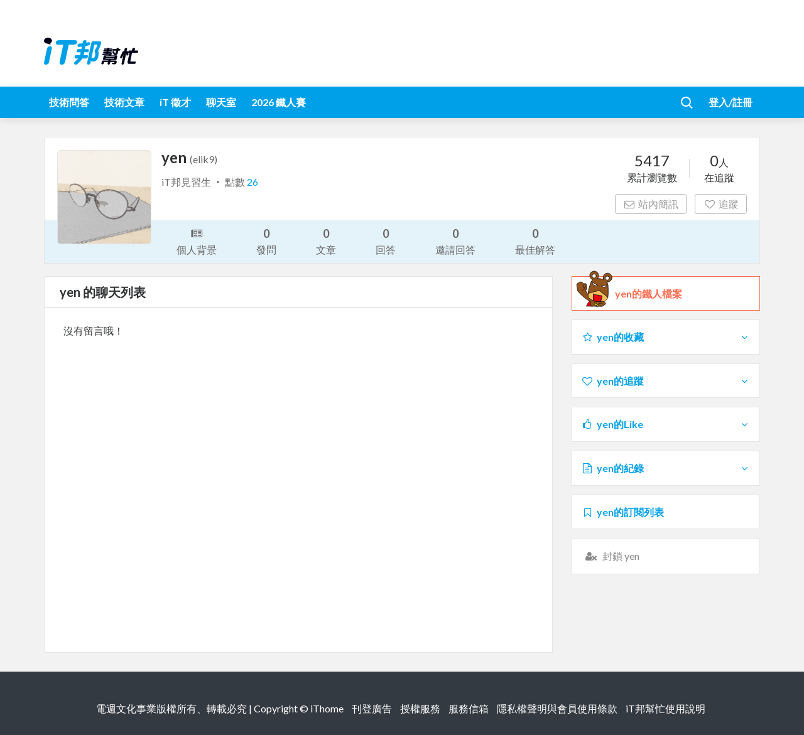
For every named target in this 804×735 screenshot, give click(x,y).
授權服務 (420, 708)
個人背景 (197, 240)
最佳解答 (535, 240)
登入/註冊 (730, 102)
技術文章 (124, 102)
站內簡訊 (651, 204)
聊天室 (221, 102)
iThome (327, 708)
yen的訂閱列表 (622, 512)
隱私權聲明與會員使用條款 (557, 708)
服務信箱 (468, 708)
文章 (326, 240)
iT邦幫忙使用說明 (665, 708)
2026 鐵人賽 (278, 102)
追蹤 (721, 204)
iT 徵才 (175, 102)
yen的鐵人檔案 (648, 294)
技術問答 (69, 102)
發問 (266, 240)
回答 (386, 240)
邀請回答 (455, 240)
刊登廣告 (372, 708)
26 (252, 182)
